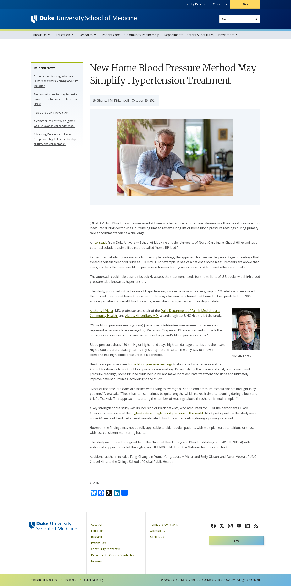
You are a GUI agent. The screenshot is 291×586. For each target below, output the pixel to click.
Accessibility (157, 531)
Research (86, 35)
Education (63, 35)
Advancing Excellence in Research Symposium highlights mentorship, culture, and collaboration (55, 139)
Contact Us (220, 4)
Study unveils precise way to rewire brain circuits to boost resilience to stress (55, 99)
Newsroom (226, 35)
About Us (40, 35)
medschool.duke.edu (44, 580)
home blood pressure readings (150, 364)
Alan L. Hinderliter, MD (142, 316)
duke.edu (70, 580)
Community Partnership (141, 35)
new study (100, 243)
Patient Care (111, 35)
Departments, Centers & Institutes (189, 35)
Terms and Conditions (164, 525)
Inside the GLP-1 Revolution (51, 112)
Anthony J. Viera (101, 311)
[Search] (256, 19)
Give (245, 4)
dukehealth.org (93, 580)
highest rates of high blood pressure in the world (167, 413)
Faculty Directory (196, 4)
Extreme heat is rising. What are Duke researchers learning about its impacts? (56, 81)
